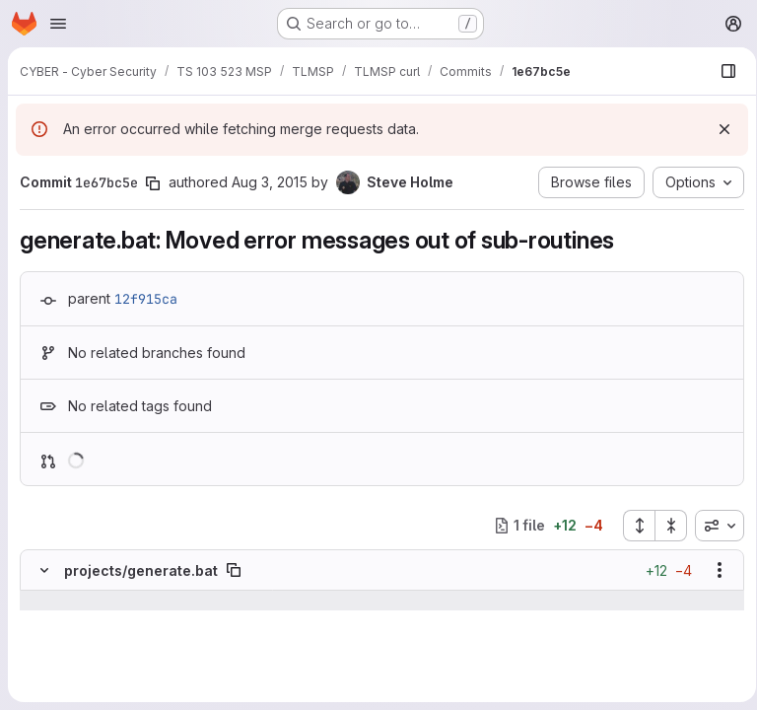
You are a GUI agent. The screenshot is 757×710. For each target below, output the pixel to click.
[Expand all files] (632, 525)
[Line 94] (42, 640)
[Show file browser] (721, 71)
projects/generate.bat (141, 570)
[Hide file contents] (44, 570)
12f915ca (145, 299)
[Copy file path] (233, 570)
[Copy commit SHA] (153, 183)
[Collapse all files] (664, 525)
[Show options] (712, 570)
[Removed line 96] (42, 679)
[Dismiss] (717, 129)
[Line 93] (42, 620)
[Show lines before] (69, 600)
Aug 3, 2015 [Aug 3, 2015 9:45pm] (270, 182)
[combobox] (712, 525)
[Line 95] (42, 660)
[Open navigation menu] (58, 23)
